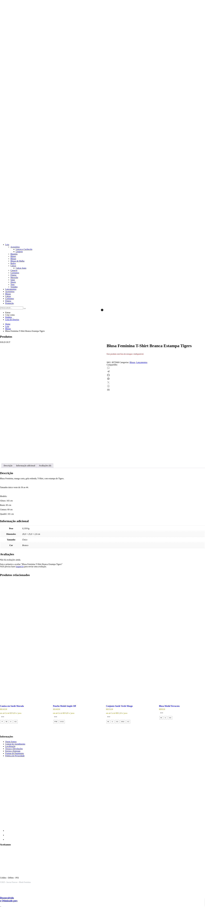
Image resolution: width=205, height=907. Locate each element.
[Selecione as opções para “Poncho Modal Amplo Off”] (56, 718)
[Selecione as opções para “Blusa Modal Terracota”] (162, 714)
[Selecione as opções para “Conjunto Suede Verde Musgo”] (109, 718)
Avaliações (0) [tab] (45, 465)
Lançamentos (141, 362)
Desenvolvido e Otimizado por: (9, 899)
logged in (20, 566)
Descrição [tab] (8, 465)
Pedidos (8, 317)
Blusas (132, 362)
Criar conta (10, 315)
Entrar (7, 312)
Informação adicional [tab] (25, 465)
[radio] (2, 721)
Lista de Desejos (12, 319)
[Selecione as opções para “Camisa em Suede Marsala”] (3, 718)
